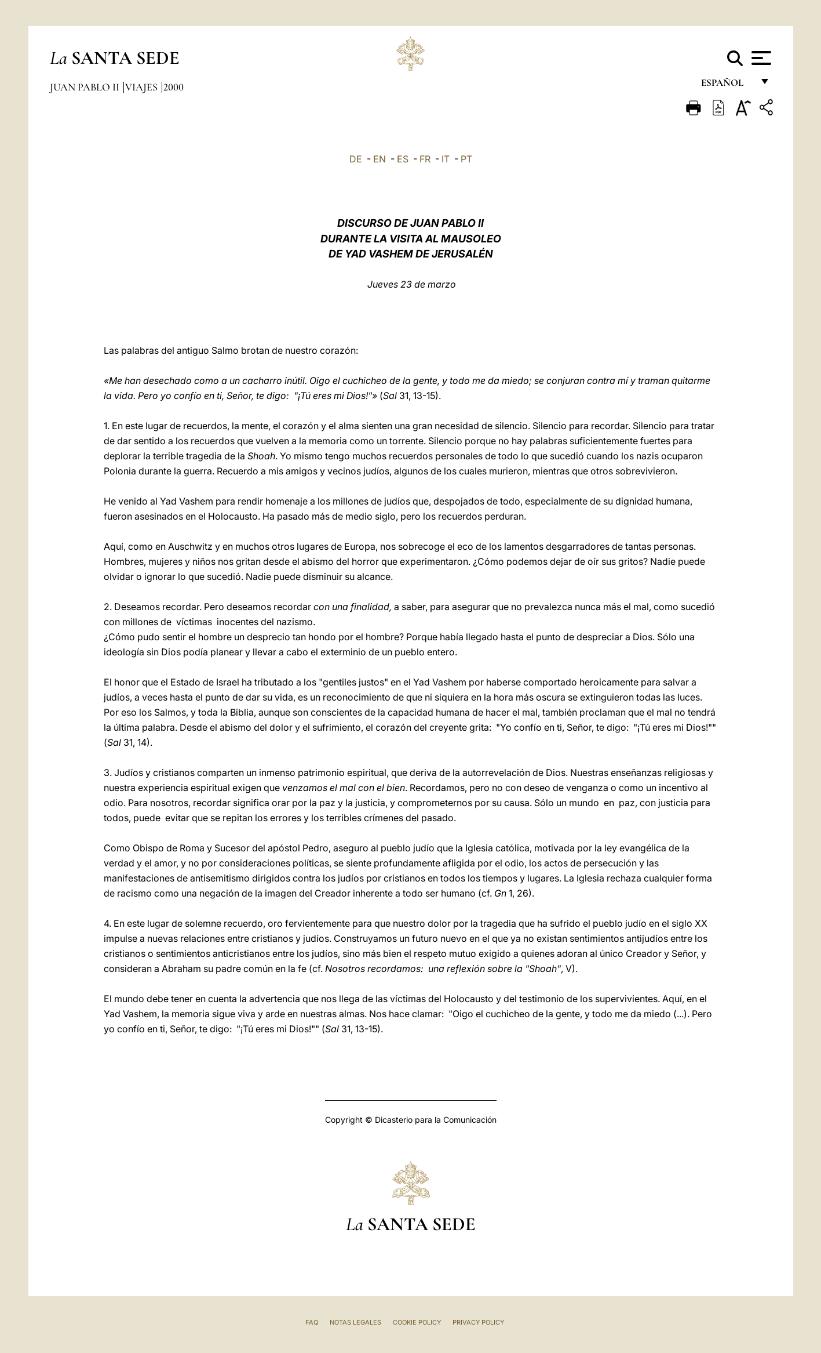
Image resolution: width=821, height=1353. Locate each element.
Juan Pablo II (86, 87)
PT (466, 159)
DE (355, 159)
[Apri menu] (760, 58)
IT (445, 159)
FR (424, 159)
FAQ (311, 1322)
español (727, 86)
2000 (173, 87)
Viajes (142, 87)
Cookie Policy (417, 1322)
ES (402, 159)
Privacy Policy (478, 1322)
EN (379, 159)
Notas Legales (355, 1322)
